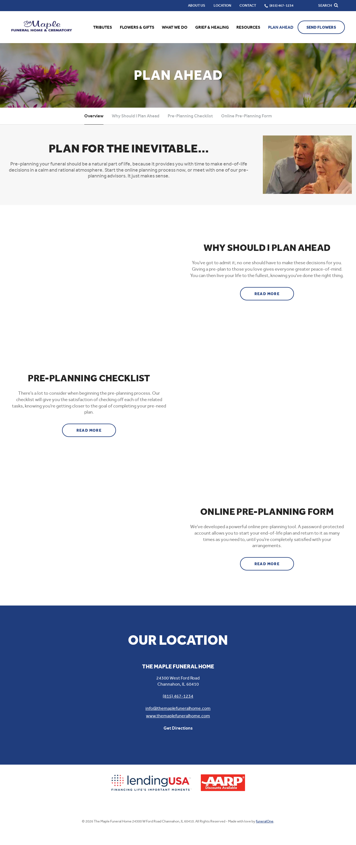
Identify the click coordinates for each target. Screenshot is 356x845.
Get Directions (178, 728)
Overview (93, 115)
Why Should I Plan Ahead (135, 115)
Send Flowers (321, 27)
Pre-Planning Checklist (190, 115)
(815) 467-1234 (178, 696)
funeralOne (264, 821)
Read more (274, 291)
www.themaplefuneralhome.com (178, 715)
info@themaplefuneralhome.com (178, 708)
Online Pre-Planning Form (246, 115)
